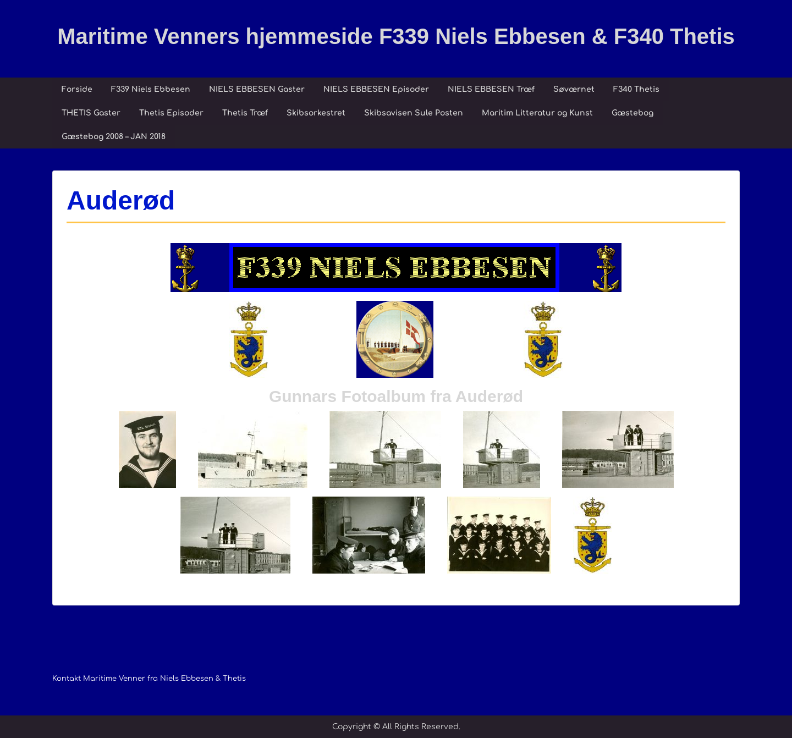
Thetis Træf (245, 113)
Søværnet (574, 89)
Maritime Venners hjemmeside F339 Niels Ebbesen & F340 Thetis (396, 36)
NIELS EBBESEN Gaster (257, 89)
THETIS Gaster (91, 113)
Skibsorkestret (316, 113)
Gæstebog (632, 113)
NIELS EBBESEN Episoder (376, 89)
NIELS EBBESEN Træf (491, 89)
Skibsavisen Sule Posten (413, 113)
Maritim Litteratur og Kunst (537, 113)
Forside (77, 89)
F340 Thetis (636, 89)
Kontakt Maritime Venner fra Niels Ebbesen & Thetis (149, 678)
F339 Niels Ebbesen (150, 89)
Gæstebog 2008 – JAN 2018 (114, 137)
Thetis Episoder (171, 113)
